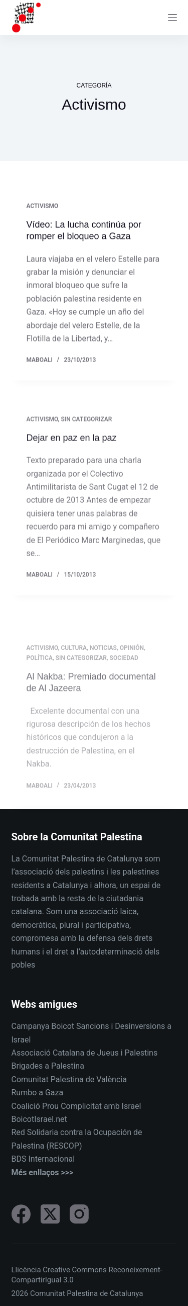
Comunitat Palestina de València (69, 1079)
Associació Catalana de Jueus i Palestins (85, 1053)
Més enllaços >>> (43, 1172)
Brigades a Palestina (48, 1066)
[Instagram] (79, 1214)
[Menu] (172, 17)
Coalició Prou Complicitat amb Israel (76, 1106)
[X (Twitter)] (50, 1214)
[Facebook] (21, 1214)
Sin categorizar (86, 427)
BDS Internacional (43, 1159)
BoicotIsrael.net (39, 1119)
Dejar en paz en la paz (72, 446)
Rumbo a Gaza (38, 1092)
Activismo (43, 206)
